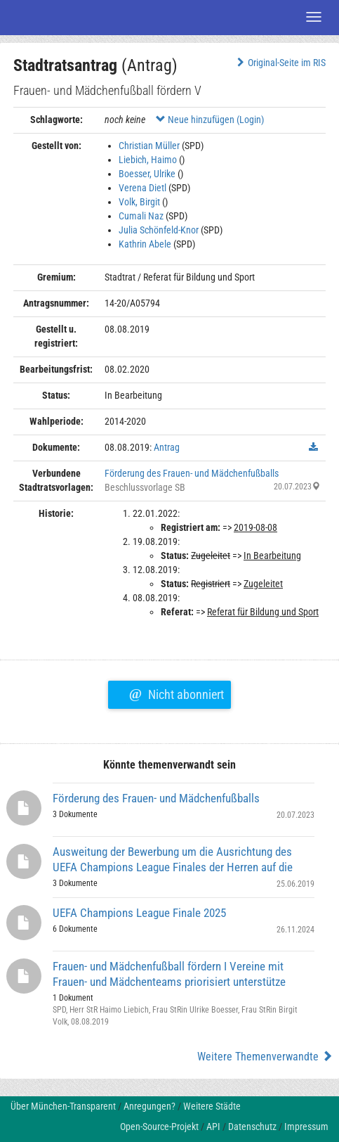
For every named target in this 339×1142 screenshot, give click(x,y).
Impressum (306, 1126)
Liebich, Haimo (148, 159)
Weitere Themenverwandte (265, 1056)
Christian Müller (149, 145)
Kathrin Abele (145, 244)
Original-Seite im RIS (280, 62)
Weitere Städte (212, 1106)
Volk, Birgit (139, 201)
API (213, 1126)
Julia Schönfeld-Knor (159, 230)
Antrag (167, 447)
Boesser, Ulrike (147, 173)
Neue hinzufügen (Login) (210, 119)
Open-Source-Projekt (159, 1126)
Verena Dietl (142, 187)
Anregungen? (149, 1106)
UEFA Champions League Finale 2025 (139, 913)
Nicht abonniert (176, 693)
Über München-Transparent (63, 1106)
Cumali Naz (141, 216)
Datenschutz (252, 1126)
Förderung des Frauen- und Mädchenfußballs (192, 473)
